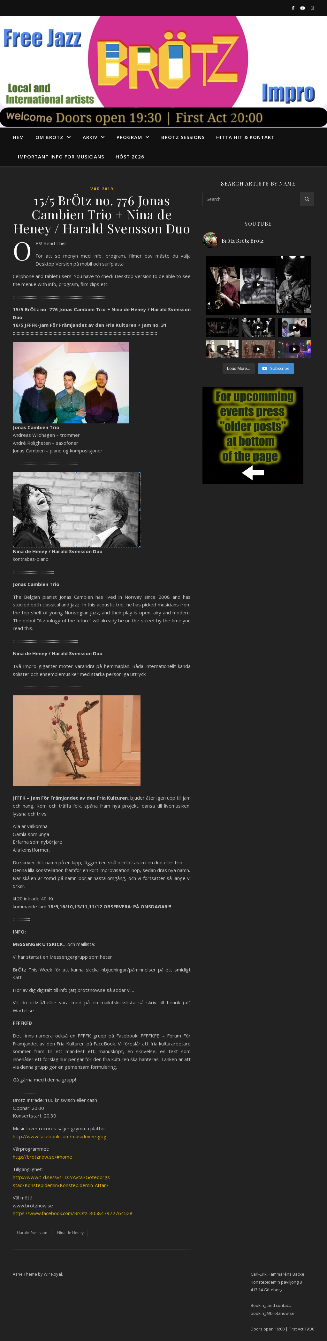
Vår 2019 (101, 189)
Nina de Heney (70, 1232)
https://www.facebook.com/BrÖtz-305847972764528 (73, 1213)
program (129, 137)
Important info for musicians (61, 156)
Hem (18, 137)
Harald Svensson (32, 1232)
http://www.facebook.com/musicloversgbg (59, 1136)
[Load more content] (239, 368)
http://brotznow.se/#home (42, 1157)
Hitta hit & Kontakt (245, 137)
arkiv (90, 137)
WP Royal (53, 1274)
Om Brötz (49, 137)
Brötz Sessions (183, 137)
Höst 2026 (130, 156)
